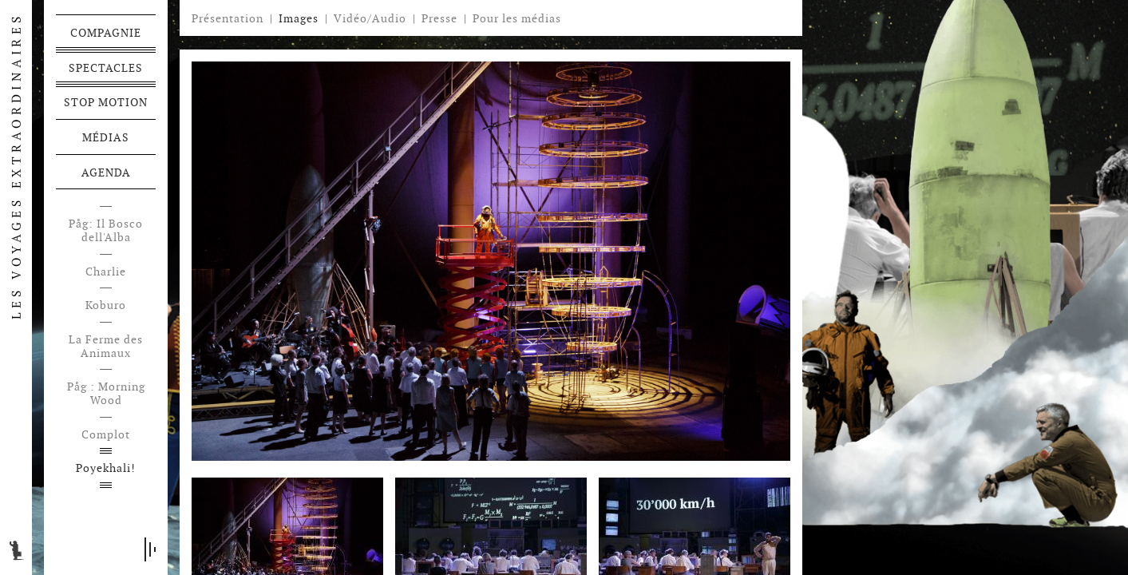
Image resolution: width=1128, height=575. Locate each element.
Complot (105, 435)
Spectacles (106, 68)
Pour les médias (517, 18)
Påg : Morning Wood (106, 393)
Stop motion (106, 102)
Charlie (105, 272)
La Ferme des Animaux (106, 346)
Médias (105, 137)
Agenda (106, 172)
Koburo (105, 305)
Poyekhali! (106, 468)
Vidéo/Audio (370, 18)
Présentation (227, 18)
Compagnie (105, 33)
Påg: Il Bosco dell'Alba (106, 230)
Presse (439, 18)
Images (299, 18)
